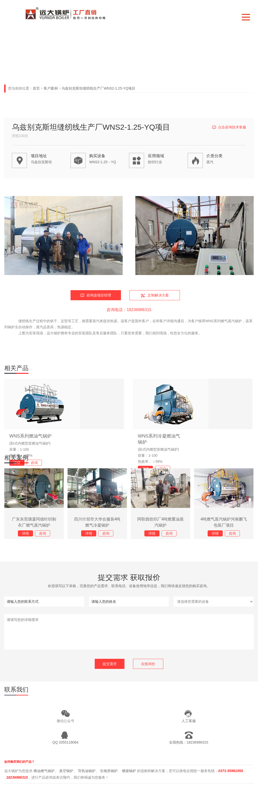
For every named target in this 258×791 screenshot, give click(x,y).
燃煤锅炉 (129, 771)
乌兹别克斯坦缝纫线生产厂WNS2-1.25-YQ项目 (98, 88)
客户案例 (51, 88)
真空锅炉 (66, 771)
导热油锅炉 (86, 771)
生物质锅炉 (109, 771)
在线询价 (148, 664)
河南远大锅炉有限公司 (69, 13)
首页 (36, 88)
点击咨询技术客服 (232, 127)
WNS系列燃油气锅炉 (30, 436)
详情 (25, 533)
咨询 (34, 463)
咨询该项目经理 (98, 295)
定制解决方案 (158, 295)
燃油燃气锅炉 (44, 771)
